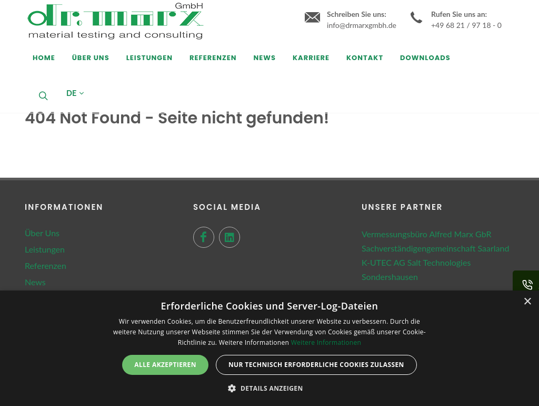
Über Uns (42, 233)
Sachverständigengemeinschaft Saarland (435, 248)
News (35, 282)
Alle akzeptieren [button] (165, 364)
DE (75, 93)
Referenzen (45, 265)
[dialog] (269, 348)
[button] (269, 388)
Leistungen (45, 249)
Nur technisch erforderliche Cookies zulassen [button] (316, 364)
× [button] (527, 302)
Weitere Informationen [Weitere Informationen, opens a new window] (326, 342)
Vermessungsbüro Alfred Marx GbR (426, 234)
